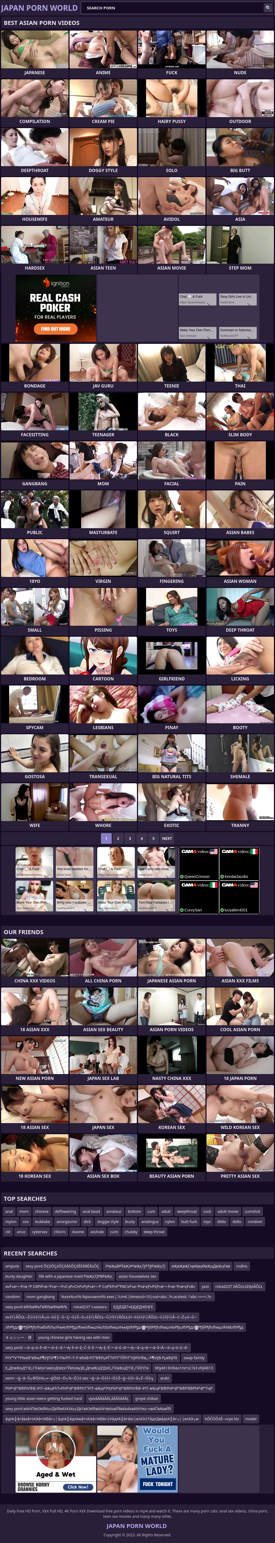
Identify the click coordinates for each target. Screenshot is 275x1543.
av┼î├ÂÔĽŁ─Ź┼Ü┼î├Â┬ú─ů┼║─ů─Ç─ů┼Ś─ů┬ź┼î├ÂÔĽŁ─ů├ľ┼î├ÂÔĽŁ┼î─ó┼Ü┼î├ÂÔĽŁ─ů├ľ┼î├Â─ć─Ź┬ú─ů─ (101, 1317)
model (250, 1418)
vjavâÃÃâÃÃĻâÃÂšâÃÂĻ (108, 1398)
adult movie (228, 1211)
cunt (114, 1231)
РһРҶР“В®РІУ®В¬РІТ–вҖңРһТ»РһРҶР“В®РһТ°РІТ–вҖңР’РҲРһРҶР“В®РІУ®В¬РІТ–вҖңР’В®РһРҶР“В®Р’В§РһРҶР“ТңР (108, 1388)
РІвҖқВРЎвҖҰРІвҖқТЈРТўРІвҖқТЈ (135, 1266)
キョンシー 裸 (18, 1337)
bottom (134, 1211)
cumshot (252, 1211)
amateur (113, 1211)
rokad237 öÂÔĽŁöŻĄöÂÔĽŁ (239, 1286)
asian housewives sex (137, 1276)
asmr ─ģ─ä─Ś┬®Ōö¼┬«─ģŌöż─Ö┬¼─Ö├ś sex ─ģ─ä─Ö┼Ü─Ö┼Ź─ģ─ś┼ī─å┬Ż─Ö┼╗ (79, 1378)
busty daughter (18, 1276)
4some (78, 1231)
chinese (42, 1211)
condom (255, 1221)
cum (151, 1211)
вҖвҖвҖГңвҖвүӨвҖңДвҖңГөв (201, 1266)
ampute (12, 1266)
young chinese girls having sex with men (74, 1337)
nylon (170, 1221)
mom (24, 1211)
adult (166, 1211)
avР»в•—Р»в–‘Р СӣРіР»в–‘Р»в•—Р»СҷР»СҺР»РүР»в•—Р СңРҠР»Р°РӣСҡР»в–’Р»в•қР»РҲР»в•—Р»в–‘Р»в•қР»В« (100, 1286)
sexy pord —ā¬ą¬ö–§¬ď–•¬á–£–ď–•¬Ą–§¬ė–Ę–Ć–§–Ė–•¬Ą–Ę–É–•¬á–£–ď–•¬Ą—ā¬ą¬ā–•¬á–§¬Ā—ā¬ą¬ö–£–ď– (96, 1347)
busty (130, 1221)
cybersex (40, 1231)
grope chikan (146, 1398)
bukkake (42, 1221)
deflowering (65, 1211)
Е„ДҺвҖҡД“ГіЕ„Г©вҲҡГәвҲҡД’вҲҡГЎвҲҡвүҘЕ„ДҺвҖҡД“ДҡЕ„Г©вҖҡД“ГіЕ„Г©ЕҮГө (77, 1367)
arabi (164, 1378)
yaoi (205, 1286)
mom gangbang (40, 1296)
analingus (149, 1221)
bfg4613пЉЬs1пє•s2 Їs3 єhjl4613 (184, 1367)
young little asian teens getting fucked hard (43, 1398)
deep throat (154, 1231)
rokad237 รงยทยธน (90, 1306)
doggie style (108, 1221)
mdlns (241, 1266)
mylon (10, 1221)
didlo (237, 1221)
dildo (221, 1221)
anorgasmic (67, 1221)
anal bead (91, 1211)
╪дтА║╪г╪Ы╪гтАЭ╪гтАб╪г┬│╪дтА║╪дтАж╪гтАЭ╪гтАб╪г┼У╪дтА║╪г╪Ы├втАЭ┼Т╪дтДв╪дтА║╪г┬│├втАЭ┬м (102, 1418)
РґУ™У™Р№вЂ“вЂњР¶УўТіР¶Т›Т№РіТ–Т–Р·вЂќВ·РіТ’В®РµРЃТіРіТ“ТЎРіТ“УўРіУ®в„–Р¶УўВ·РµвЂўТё (91, 1357)
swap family (194, 1357)
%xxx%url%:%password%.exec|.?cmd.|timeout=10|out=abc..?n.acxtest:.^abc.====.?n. (136, 1296)
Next (167, 838)
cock (207, 1211)
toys (207, 1221)
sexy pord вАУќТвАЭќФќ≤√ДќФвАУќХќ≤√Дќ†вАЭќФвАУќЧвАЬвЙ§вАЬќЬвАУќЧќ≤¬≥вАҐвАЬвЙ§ (88, 1408)
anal (9, 1211)
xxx (26, 1221)
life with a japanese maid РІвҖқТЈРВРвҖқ (75, 1276)
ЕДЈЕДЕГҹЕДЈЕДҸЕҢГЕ (133, 1306)
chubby (131, 1231)
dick (87, 1221)
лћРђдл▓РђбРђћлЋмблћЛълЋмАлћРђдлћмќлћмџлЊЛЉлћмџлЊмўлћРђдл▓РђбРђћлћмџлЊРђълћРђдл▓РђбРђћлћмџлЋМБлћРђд (124, 1327)
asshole (97, 1231)
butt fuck (189, 1221)
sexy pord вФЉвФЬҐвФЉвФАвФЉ (36, 1306)
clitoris (60, 1231)
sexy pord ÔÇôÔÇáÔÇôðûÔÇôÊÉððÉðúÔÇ (62, 1266)
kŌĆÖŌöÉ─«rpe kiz (222, 1418)
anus (21, 1231)
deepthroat (187, 1211)
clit (7, 1231)
